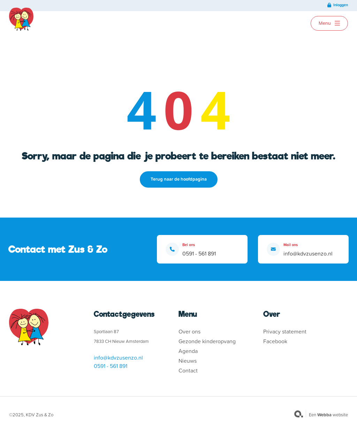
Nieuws (187, 360)
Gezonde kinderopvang (207, 341)
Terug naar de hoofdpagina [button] (179, 179)
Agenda (188, 351)
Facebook (275, 341)
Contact (188, 370)
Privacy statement (284, 331)
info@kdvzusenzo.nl (308, 253)
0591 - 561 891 (199, 253)
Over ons (189, 331)
